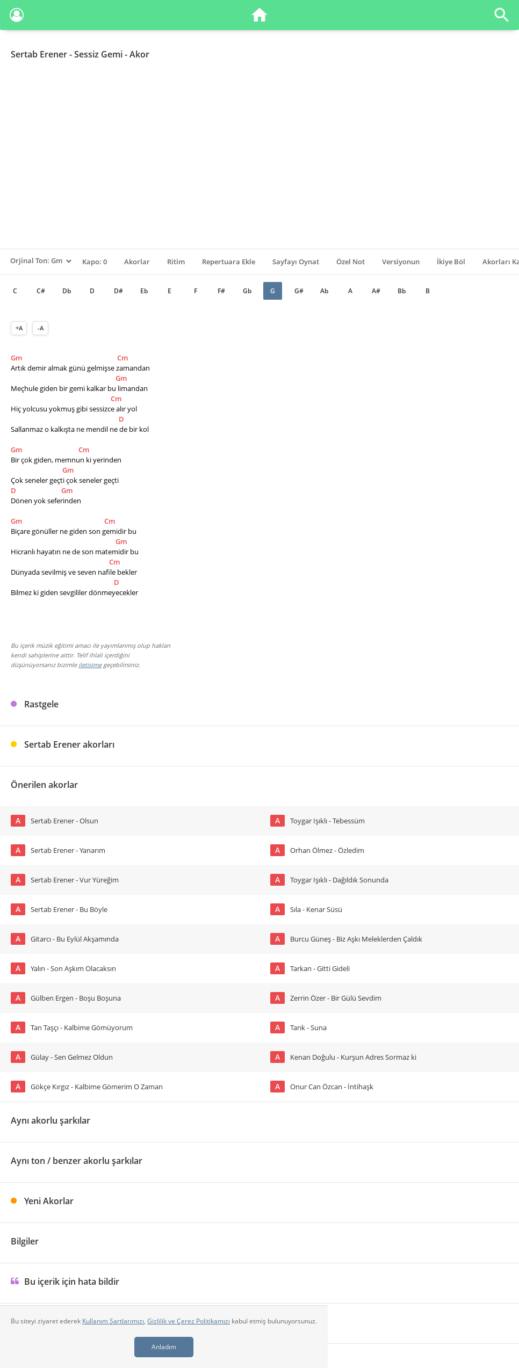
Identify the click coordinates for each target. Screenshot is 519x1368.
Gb (247, 290)
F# (221, 290)
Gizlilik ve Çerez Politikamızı (188, 1321)
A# (376, 290)
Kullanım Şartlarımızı (113, 1321)
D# (118, 290)
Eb (144, 290)
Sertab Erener (39, 54)
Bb (402, 290)
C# (41, 290)
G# (299, 290)
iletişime (90, 665)
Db (66, 290)
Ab (324, 290)
